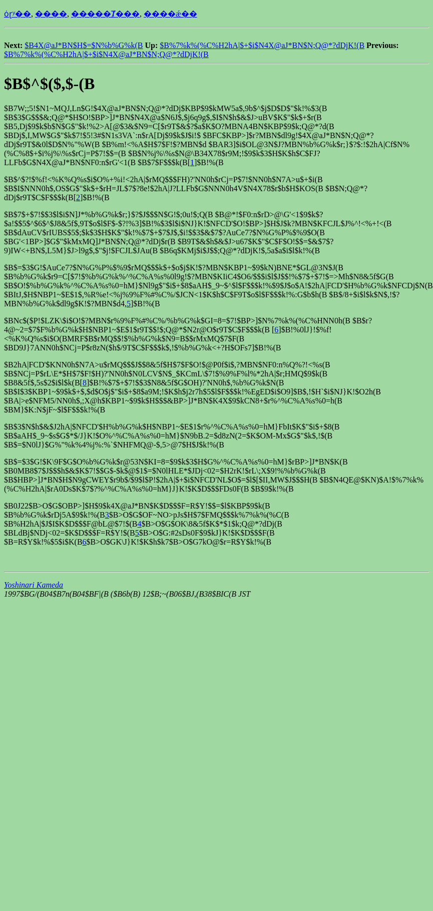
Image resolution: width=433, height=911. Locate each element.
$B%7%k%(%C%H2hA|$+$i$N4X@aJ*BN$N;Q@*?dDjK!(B (262, 45)
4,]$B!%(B (140, 303)
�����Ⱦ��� (105, 14)
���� (51, 14)
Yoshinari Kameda (33, 585)
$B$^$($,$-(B (49, 84)
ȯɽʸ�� (17, 14)
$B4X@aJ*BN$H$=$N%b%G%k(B (84, 45)
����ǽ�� (170, 14)
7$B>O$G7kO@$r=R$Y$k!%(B (218, 542)
